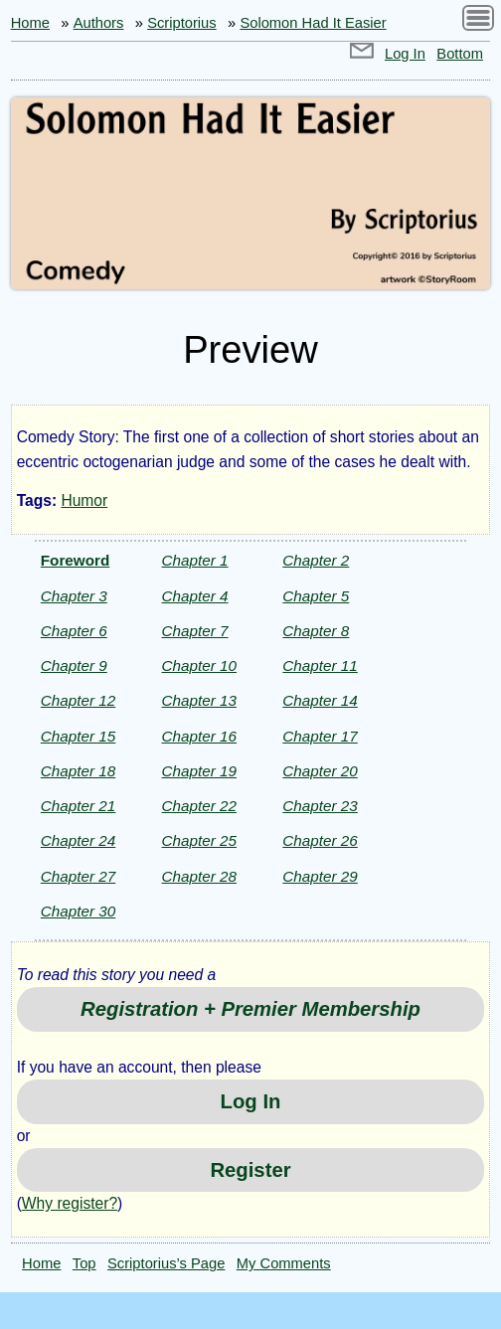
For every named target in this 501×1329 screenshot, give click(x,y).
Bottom (459, 54)
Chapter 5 (315, 595)
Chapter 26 (319, 840)
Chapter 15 (78, 736)
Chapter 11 (319, 665)
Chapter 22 (199, 805)
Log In (405, 54)
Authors (99, 23)
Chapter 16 (199, 736)
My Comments (284, 1263)
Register (250, 1170)
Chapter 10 (199, 665)
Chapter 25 (199, 840)
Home (30, 23)
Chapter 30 (78, 911)
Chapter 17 (319, 736)
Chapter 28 (199, 876)
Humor (84, 500)
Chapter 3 (74, 595)
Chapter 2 (315, 560)
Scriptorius (182, 23)
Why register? (69, 1203)
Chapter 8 (315, 630)
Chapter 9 (74, 665)
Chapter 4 (195, 595)
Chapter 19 (199, 770)
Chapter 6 (74, 630)
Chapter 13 (199, 700)
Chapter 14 (319, 700)
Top (84, 1263)
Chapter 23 (319, 805)
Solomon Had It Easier (313, 23)
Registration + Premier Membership (250, 1009)
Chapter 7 (195, 630)
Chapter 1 (195, 560)
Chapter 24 (78, 840)
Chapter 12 (78, 700)
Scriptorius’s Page (166, 1263)
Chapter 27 (78, 876)
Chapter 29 (319, 876)
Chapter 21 (78, 805)
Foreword (75, 560)
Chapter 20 (319, 770)
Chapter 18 (78, 770)
